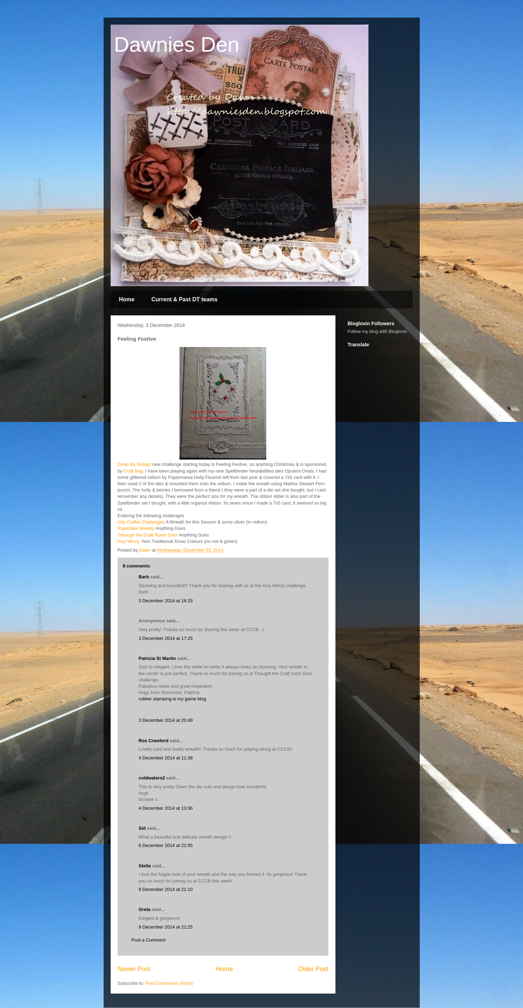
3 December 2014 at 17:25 (166, 638)
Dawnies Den (177, 44)
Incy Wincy (129, 541)
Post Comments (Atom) (169, 983)
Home (127, 299)
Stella (145, 865)
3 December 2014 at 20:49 (166, 720)
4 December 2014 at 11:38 (166, 757)
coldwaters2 (152, 778)
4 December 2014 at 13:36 (166, 808)
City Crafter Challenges (141, 522)
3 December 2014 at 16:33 (166, 600)
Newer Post (134, 968)
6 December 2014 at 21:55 (166, 845)
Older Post (313, 968)
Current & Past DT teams (184, 299)
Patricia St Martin (157, 658)
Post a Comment (149, 940)
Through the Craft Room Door (148, 535)
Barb (144, 576)
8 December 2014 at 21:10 (166, 889)
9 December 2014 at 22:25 (166, 927)
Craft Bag (133, 471)
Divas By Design (134, 464)
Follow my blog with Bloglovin (377, 331)
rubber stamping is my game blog (172, 698)
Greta (145, 909)
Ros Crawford (154, 740)
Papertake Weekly (136, 528)
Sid (142, 828)
